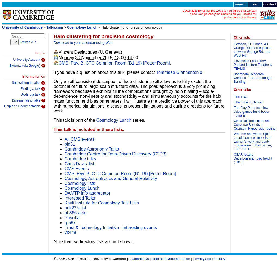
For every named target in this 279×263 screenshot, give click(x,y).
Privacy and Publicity (209, 259)
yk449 (70, 232)
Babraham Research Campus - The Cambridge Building (252, 78)
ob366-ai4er (76, 212)
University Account (29, 60)
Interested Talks (80, 198)
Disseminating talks (28, 100)
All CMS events (79, 139)
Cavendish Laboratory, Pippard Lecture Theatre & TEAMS (253, 65)
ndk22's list (75, 208)
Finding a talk (33, 89)
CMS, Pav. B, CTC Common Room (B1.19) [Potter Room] (114, 63)
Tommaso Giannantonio (179, 72)
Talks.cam (55, 27)
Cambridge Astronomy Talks (92, 149)
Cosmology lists (80, 183)
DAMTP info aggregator (87, 193)
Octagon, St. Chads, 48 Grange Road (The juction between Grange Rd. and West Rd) (252, 49)
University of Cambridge (22, 27)
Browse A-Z (27, 42)
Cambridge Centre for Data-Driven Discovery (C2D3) (115, 154)
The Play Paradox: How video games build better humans (251, 111)
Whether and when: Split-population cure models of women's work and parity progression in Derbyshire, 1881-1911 (253, 141)
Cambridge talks (80, 159)
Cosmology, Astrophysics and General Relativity (111, 178)
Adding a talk (33, 95)
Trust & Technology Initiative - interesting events (111, 227)
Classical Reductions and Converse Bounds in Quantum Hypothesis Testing (254, 124)
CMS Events (77, 168)
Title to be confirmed (248, 102)
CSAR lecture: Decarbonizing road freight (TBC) (253, 158)
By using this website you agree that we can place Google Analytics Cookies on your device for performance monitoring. (223, 14)
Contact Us (140, 259)
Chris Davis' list (79, 163)
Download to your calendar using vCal (83, 43)
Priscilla (72, 217)
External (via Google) (27, 65)
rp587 (70, 222)
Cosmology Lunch (82, 27)
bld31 (70, 144)
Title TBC (240, 97)
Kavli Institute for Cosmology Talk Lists (102, 203)
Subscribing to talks (28, 83)
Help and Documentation (24, 106)
